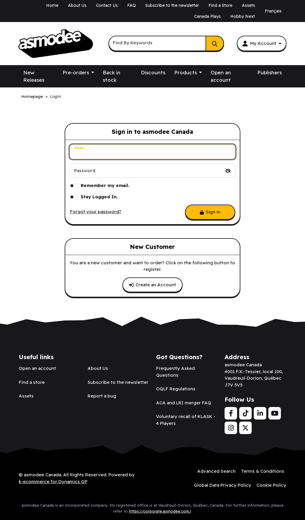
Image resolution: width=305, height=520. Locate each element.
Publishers (269, 72)
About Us (77, 5)
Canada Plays (207, 16)
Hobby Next (242, 16)
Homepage (32, 96)
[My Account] (262, 43)
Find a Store (220, 5)
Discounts (153, 72)
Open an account (221, 76)
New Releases (33, 76)
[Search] (215, 43)
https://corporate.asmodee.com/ (160, 511)
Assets (248, 5)
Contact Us (107, 5)
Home (52, 5)
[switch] (228, 171)
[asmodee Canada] (55, 43)
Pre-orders (76, 72)
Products (185, 72)
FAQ (131, 5)
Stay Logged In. (99, 196)
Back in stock (111, 76)
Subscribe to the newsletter (172, 5)
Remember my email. (105, 185)
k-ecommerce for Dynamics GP (53, 481)
